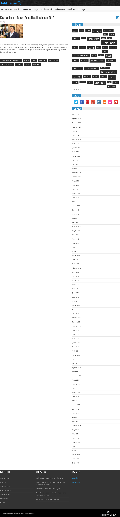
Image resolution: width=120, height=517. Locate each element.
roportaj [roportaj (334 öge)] (77, 77)
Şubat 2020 (76, 193)
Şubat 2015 (76, 442)
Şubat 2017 (76, 343)
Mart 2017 (75, 338)
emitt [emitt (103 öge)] (105, 34)
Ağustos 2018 (76, 268)
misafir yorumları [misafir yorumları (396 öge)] (81, 55)
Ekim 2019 (75, 210)
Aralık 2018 (75, 251)
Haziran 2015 (76, 426)
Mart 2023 (75, 144)
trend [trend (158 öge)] (75, 82)
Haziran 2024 (76, 127)
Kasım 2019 (76, 206)
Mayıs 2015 (76, 430)
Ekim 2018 (75, 260)
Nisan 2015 (76, 434)
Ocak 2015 (75, 446)
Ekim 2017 (75, 309)
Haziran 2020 (76, 177)
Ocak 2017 (75, 347)
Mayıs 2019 (76, 231)
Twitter (76, 102)
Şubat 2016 (76, 392)
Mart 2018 (75, 289)
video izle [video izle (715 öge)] (100, 82)
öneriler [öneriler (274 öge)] (111, 87)
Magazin (16, 9)
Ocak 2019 (75, 247)
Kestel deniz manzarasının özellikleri (48, 499)
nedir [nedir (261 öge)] (76, 60)
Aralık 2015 (75, 401)
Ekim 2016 (75, 359)
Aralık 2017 (75, 301)
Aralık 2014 (75, 450)
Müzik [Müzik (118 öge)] (100, 55)
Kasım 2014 (76, 455)
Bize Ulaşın (81, 9)
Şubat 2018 (76, 293)
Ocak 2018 (75, 297)
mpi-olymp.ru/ (77, 89)
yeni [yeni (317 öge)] (115, 82)
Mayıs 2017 (76, 330)
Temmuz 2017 (77, 322)
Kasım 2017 (76, 305)
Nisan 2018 (76, 285)
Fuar (34, 60)
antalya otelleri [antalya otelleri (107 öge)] (108, 30)
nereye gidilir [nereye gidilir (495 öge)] (97, 60)
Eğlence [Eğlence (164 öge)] (76, 38)
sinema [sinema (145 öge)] (95, 76)
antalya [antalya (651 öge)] (97, 31)
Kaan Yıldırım (53, 60)
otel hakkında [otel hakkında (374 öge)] (92, 68)
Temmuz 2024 (77, 123)
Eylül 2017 (75, 314)
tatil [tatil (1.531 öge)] (111, 77)
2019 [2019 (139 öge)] (88, 31)
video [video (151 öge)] (89, 82)
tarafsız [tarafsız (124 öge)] (103, 76)
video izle (36, 64)
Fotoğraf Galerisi (47, 9)
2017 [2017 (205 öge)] (75, 31)
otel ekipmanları (7, 64)
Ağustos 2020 (76, 168)
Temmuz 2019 (77, 222)
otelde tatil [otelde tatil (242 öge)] (78, 68)
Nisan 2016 (76, 384)
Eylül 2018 (75, 264)
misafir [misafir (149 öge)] (105, 51)
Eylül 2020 (75, 164)
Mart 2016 (75, 388)
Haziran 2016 (76, 376)
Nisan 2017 (76, 334)
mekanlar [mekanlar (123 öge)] (113, 48)
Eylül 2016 (75, 363)
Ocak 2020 (75, 197)
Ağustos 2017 (76, 318)
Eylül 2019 (75, 214)
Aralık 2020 (75, 152)
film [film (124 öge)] (83, 38)
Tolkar (28, 64)
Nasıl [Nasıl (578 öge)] (108, 55)
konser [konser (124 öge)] (105, 48)
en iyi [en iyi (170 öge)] (112, 34)
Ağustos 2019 (76, 218)
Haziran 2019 (76, 226)
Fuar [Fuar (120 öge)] (103, 38)
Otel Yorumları (6, 9)
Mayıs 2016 (76, 380)
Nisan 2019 (76, 235)
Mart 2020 (75, 189)
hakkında (42, 60)
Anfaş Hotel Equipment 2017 (11, 60)
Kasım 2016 (76, 355)
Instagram (99, 102)
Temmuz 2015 (77, 421)
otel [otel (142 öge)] (108, 64)
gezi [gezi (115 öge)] (109, 38)
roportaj (19, 64)
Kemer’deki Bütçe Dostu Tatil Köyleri (48, 489)
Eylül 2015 (75, 413)
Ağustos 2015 (76, 417)
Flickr (110, 102)
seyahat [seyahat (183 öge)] (86, 76)
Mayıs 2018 (76, 280)
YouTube (116, 102)
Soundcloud (104, 102)
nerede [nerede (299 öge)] (84, 60)
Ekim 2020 (75, 160)
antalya (26, 60)
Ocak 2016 (75, 397)
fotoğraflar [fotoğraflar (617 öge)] (93, 38)
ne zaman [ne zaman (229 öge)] (111, 60)
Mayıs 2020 (76, 181)
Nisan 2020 (76, 185)
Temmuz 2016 (77, 372)
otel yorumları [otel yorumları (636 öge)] (108, 72)
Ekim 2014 (75, 459)
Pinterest (87, 102)
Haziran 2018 (76, 276)
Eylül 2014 (75, 463)
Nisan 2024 (76, 131)
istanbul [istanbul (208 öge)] (91, 48)
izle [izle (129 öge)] (98, 48)
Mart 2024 (75, 135)
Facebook (82, 102)
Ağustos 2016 (76, 368)
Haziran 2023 (76, 139)
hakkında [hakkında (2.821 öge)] (108, 43)
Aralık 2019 (75, 202)
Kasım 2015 (76, 405)
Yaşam (36, 9)
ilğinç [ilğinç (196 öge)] (75, 48)
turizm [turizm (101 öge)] (82, 82)
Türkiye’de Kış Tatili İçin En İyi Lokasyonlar (50, 478)
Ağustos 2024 (76, 119)
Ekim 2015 (75, 409)
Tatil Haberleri (27, 9)
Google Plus (93, 102)
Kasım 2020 (76, 156)
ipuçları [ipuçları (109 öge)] (82, 47)
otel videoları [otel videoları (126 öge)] (105, 68)
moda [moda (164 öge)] (94, 55)
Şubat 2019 (76, 243)
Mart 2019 (75, 239)
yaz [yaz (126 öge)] (109, 82)
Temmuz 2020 (77, 173)
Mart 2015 (75, 438)
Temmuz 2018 (77, 272)
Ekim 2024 (75, 115)
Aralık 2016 (75, 351)
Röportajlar (3, 22)
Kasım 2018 (76, 256)
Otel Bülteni (71, 9)
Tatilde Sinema (60, 9)
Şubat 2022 (76, 148)
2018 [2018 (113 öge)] (82, 30)
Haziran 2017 (76, 326)
